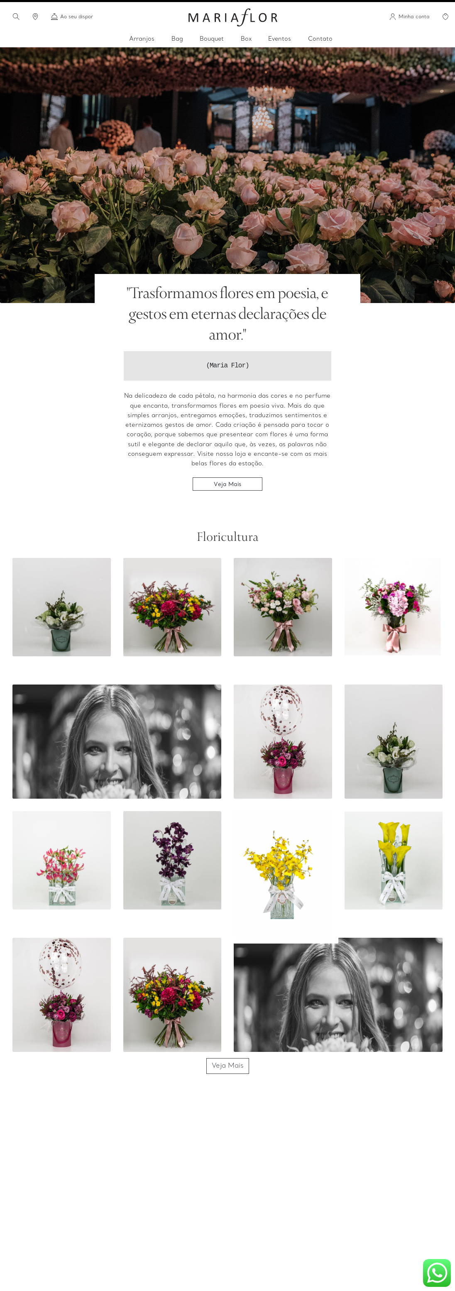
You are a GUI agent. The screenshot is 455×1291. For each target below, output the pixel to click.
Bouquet (212, 39)
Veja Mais (227, 484)
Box (246, 39)
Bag (177, 39)
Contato (320, 39)
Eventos (279, 39)
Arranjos (141, 39)
